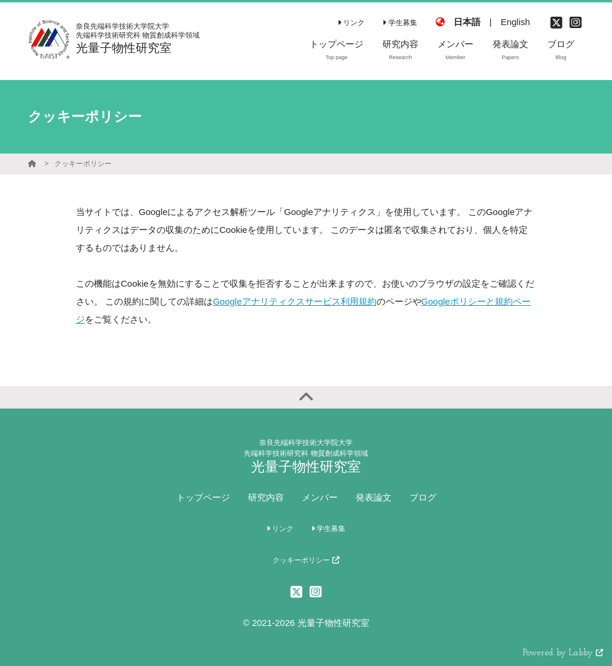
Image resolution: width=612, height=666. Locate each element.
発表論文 (373, 497)
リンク (351, 23)
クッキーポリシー (83, 163)
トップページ (203, 497)
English (515, 22)
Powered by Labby (563, 653)
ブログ (422, 497)
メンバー (320, 497)
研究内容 (266, 497)
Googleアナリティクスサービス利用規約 (294, 301)
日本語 (467, 22)
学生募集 (399, 23)
